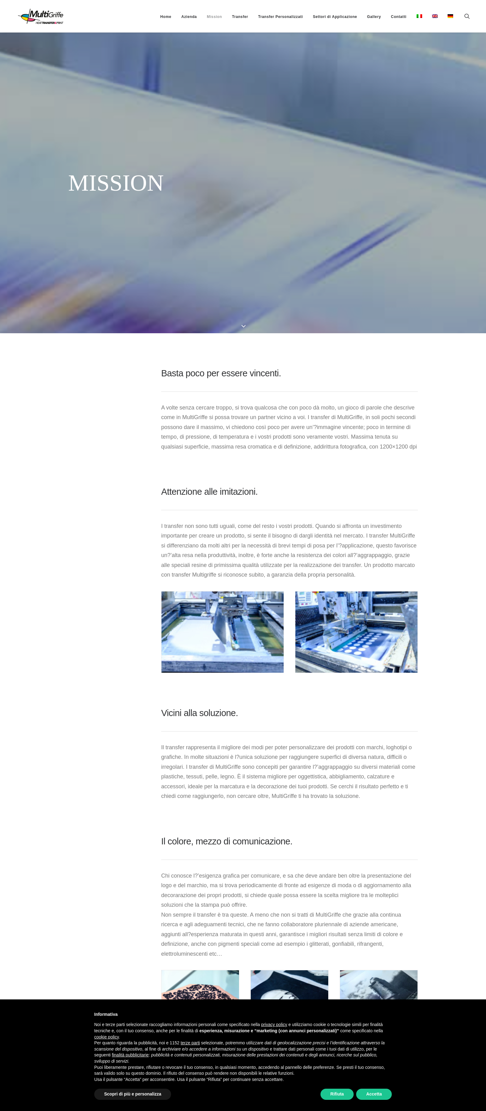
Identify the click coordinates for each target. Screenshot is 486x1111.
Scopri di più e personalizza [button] (132, 1093)
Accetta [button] (374, 1093)
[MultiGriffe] (33, 16)
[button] (469, 16)
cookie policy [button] (106, 1036)
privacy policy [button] (274, 1024)
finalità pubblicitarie (130, 1054)
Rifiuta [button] (337, 1093)
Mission (214, 17)
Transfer (240, 17)
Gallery (374, 17)
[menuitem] (166, 17)
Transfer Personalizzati (280, 17)
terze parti (190, 1042)
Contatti (398, 17)
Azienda (189, 17)
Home (165, 17)
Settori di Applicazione (335, 17)
